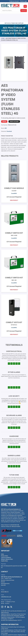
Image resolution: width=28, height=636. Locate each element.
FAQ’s (2, 545)
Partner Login (23, 1)
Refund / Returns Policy (7, 550)
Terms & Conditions (6, 548)
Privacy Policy (4, 546)
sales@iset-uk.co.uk (6, 587)
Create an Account (14, 1)
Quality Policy (4, 552)
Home (2, 29)
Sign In (4, 112)
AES (6, 119)
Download (9, 122)
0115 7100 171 (5, 582)
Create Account (14, 112)
